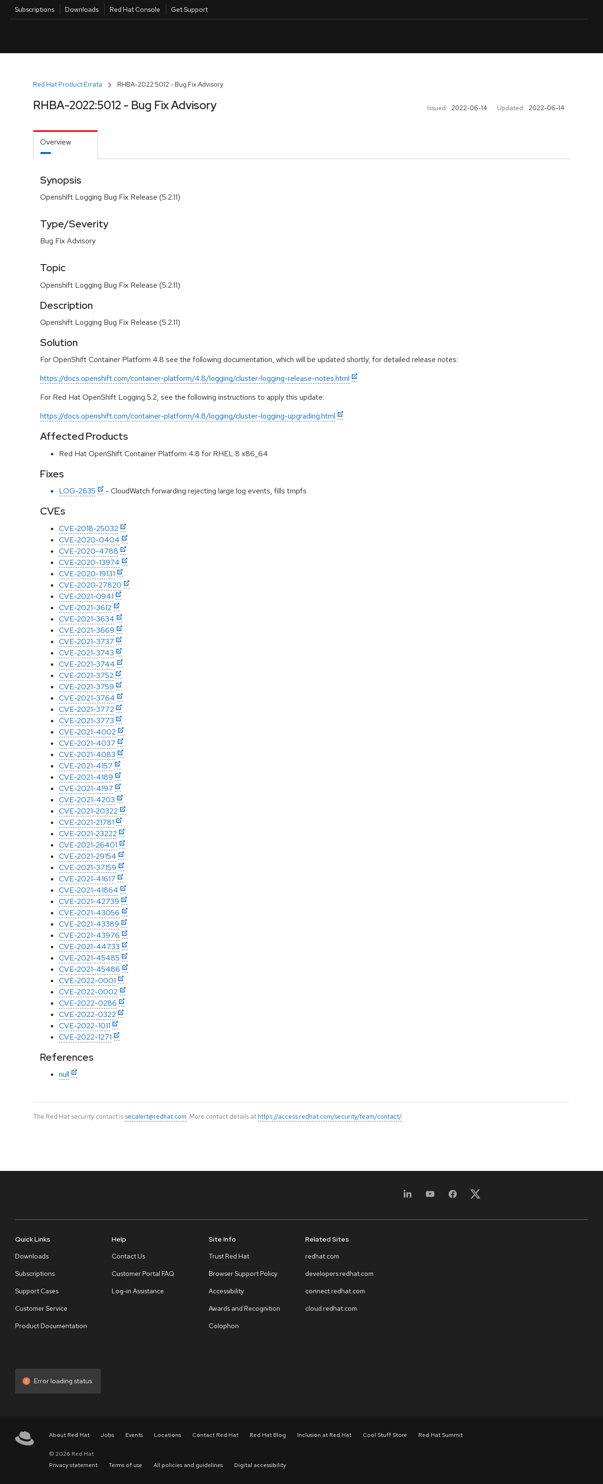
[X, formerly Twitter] (475, 1197)
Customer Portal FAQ (143, 1273)
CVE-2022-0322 (87, 1014)
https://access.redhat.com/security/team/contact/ (330, 1116)
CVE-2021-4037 (87, 743)
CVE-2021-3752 (86, 675)
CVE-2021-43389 (89, 924)
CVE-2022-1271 (85, 1037)
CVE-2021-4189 (86, 777)
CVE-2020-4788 (88, 551)
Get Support (189, 9)
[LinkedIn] (407, 1197)
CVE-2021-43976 (89, 935)
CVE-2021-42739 (89, 901)
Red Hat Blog (268, 1435)
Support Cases (36, 1291)
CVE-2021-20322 (88, 811)
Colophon (224, 1326)
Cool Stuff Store (385, 1435)
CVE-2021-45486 (89, 969)
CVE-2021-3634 (86, 619)
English (512, 36)
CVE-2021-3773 (86, 721)
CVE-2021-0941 (86, 596)
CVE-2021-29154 (87, 856)
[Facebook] (452, 1197)
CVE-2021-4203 (87, 800)
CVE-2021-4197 (86, 788)
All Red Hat (545, 36)
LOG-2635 (77, 491)
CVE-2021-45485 (89, 958)
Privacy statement (73, 1465)
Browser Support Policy (243, 1273)
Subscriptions (34, 9)
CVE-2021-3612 (85, 608)
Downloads (81, 9)
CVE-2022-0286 (88, 1003)
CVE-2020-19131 (87, 574)
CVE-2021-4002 (87, 732)
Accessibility (226, 1291)
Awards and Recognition (244, 1308)
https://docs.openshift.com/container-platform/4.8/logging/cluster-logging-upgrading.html (187, 416)
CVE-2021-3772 (86, 709)
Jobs (107, 1435)
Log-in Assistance (138, 1291)
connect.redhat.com (335, 1291)
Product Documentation (51, 1326)
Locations (167, 1435)
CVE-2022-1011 (84, 1026)
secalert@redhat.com (156, 1116)
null (64, 1074)
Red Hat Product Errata (67, 84)
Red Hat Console (135, 9)
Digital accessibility (260, 1465)
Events (134, 1435)
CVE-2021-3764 (87, 698)
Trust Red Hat (229, 1256)
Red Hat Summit (440, 1435)
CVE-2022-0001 (87, 980)
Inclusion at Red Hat (324, 1435)
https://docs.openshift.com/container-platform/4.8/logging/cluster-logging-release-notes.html (195, 378)
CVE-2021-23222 (88, 834)
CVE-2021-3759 (86, 687)
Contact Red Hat (215, 1435)
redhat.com (322, 1256)
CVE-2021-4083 (87, 754)
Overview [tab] (55, 142)
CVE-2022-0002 (88, 992)
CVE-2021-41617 (87, 879)
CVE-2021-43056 (89, 913)
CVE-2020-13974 (89, 562)
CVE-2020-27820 (90, 585)
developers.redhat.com (339, 1273)
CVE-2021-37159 (87, 867)
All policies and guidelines (188, 1465)
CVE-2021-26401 (88, 845)
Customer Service (41, 1308)
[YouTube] (430, 1197)
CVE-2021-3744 (87, 664)
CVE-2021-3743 (86, 653)
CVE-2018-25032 (88, 528)
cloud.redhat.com (331, 1308)
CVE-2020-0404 (89, 540)
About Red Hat (69, 1435)
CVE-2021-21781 (86, 822)
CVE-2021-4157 (86, 766)
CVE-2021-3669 (86, 630)
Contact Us (128, 1256)
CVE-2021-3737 (86, 641)
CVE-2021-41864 (88, 890)
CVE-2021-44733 (89, 947)
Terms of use (125, 1465)
